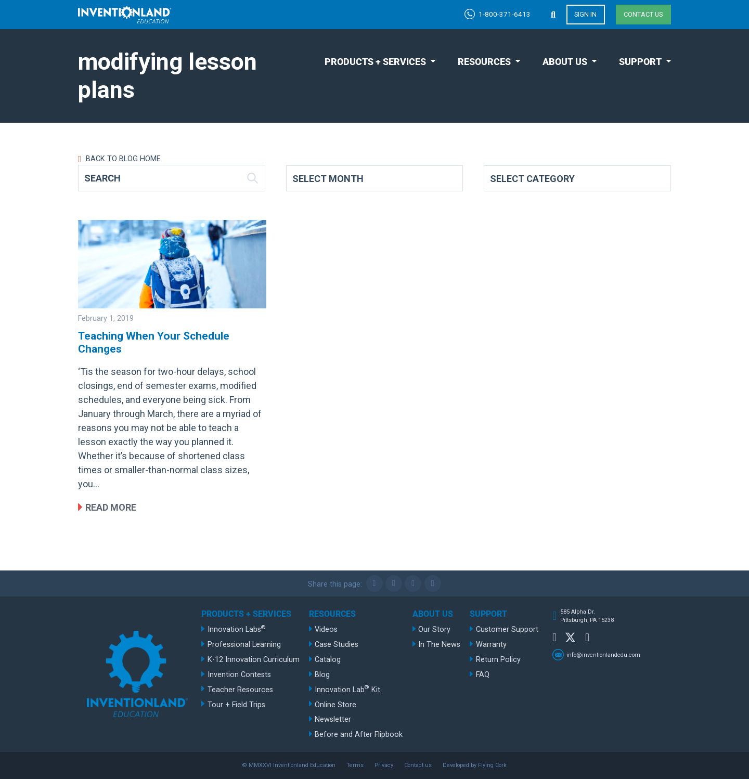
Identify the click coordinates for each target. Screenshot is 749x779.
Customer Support (507, 629)
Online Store (335, 704)
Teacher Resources (240, 689)
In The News (439, 644)
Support (640, 61)
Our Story (434, 629)
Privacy (383, 765)
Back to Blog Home (122, 158)
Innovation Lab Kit (347, 689)
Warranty (491, 644)
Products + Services (375, 61)
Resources (484, 61)
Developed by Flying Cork (475, 765)
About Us (565, 61)
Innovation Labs (237, 629)
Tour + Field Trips (236, 704)
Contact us (643, 14)
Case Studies (336, 644)
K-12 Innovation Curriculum (254, 659)
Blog (322, 674)
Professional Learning (244, 644)
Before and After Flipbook (359, 734)
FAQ (482, 674)
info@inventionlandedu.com (603, 654)
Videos (326, 629)
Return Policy (498, 659)
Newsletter (333, 719)
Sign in (585, 14)
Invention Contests (239, 674)
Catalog (328, 659)
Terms (355, 765)
